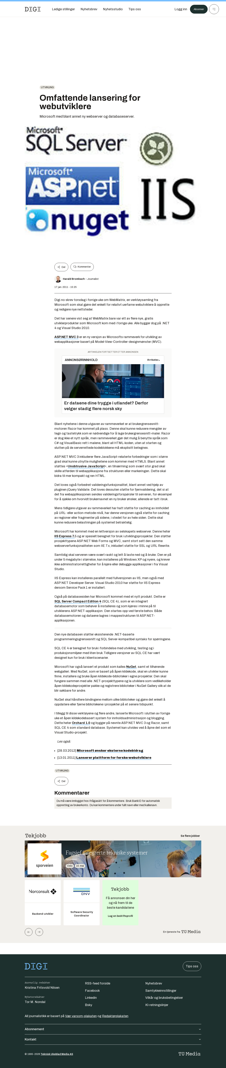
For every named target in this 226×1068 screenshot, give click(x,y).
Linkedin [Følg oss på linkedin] (91, 997)
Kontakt (113, 1039)
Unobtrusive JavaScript (86, 466)
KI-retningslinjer (156, 1005)
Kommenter (82, 266)
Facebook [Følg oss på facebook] (92, 990)
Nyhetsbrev (153, 983)
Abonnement (113, 1029)
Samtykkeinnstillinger (160, 990)
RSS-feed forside (97, 983)
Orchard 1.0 (81, 723)
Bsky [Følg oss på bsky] (88, 1005)
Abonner (198, 9)
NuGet (131, 666)
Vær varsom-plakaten (81, 1016)
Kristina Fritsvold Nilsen (42, 987)
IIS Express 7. (64, 536)
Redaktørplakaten (115, 1016)
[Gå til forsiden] (33, 9)
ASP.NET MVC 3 (66, 337)
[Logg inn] (179, 9)
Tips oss (192, 966)
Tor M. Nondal (35, 1002)
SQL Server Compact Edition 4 (77, 601)
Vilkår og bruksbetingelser (164, 997)
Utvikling (47, 87)
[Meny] (214, 9)
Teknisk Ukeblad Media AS (57, 1054)
